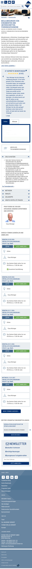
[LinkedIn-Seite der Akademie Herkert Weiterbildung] (12, 477)
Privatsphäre (4, 557)
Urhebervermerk (4, 562)
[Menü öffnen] (2, 2)
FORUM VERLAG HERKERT (8, 525)
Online (5, 121)
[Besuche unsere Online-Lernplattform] (13, 2)
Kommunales (12, 17)
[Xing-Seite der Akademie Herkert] (16, 477)
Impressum (3, 552)
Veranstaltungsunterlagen (8, 501)
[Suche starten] (22, 6)
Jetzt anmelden (16, 138)
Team (2, 519)
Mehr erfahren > (16, 435)
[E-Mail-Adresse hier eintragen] (16, 459)
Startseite (4, 17)
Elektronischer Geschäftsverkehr (10, 509)
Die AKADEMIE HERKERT (8, 522)
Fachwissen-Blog (6, 480)
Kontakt (3, 527)
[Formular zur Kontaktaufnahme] (9, 2)
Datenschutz (4, 554)
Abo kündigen (5, 504)
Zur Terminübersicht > (8, 186)
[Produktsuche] (12, 6)
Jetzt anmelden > (21, 246)
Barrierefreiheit (5, 512)
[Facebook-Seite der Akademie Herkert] (3, 477)
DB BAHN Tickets (6, 499)
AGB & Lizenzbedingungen (6, 560)
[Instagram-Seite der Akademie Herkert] (8, 477)
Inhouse (14, 121)
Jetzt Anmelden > (16, 463)
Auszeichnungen (5, 491)
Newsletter (4, 486)
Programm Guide (6, 488)
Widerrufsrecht (5, 506)
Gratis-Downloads (6, 483)
